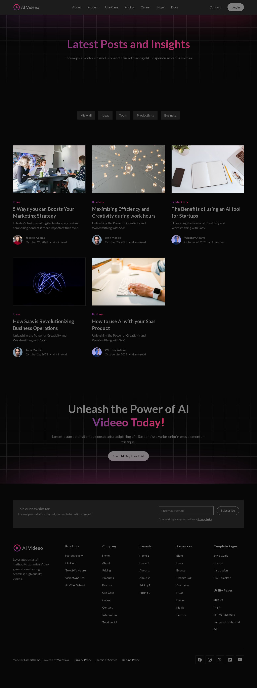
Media (180, 607)
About (76, 7)
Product (93, 7)
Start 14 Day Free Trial (128, 456)
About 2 (144, 577)
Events (180, 570)
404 (216, 629)
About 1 (144, 570)
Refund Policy (130, 660)
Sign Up (218, 599)
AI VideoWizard (75, 585)
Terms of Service (106, 660)
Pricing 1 (144, 585)
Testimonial (109, 622)
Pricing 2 (144, 592)
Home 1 (144, 555)
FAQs (179, 592)
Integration (109, 615)
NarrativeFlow (74, 555)
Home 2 (144, 563)
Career (145, 7)
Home (106, 555)
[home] (26, 7)
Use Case (111, 7)
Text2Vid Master (76, 570)
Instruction (221, 570)
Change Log (183, 577)
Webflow (63, 660)
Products (108, 577)
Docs (174, 7)
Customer (182, 585)
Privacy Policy (82, 660)
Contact (215, 7)
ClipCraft (71, 563)
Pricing (129, 7)
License (218, 563)
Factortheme (32, 660)
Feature (107, 585)
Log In (235, 7)
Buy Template (222, 577)
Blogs (161, 7)
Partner (181, 615)
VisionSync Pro (74, 577)
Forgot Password (224, 614)
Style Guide (221, 555)
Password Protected (227, 622)
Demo (180, 600)
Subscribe (228, 510)
